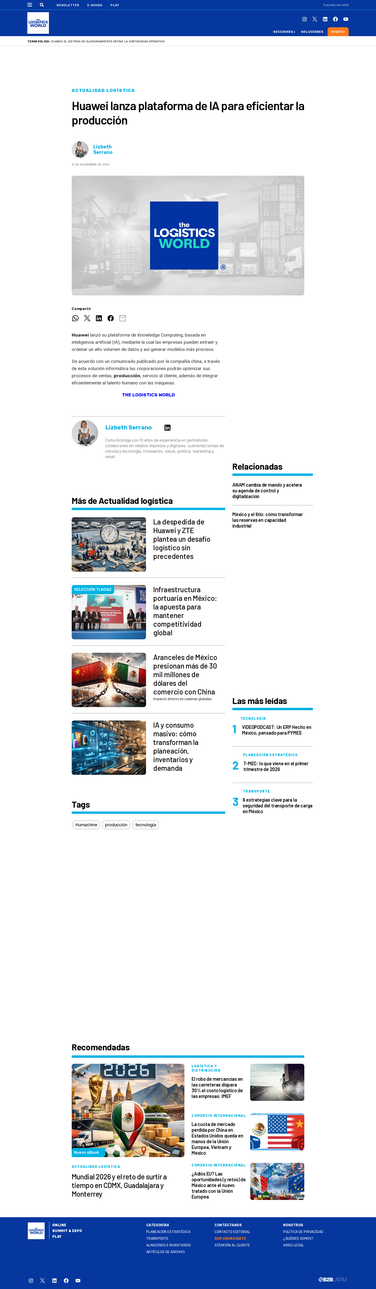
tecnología (145, 824)
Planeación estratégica (168, 1232)
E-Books (95, 5)
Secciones (283, 32)
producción (116, 824)
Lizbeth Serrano (102, 149)
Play (115, 5)
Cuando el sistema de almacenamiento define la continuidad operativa (107, 41)
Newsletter (68, 5)
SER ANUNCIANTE (230, 1239)
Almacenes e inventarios (168, 1245)
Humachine (86, 824)
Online (59, 1225)
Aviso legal (293, 1245)
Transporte (157, 1239)
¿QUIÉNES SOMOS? (298, 1239)
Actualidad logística (103, 90)
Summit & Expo (67, 1231)
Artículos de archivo (165, 1252)
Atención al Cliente (232, 1245)
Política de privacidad (303, 1232)
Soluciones (312, 32)
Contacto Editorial (232, 1232)
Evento (338, 32)
